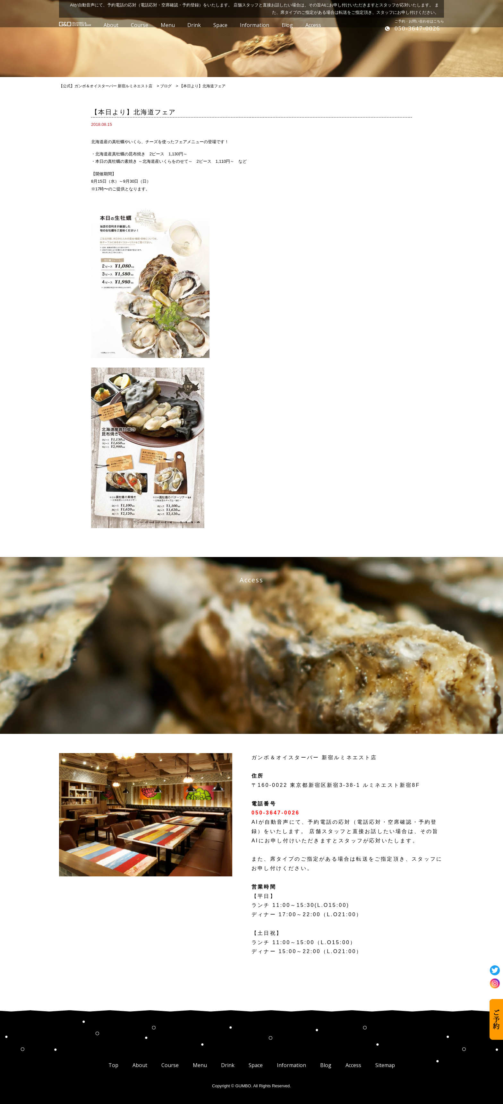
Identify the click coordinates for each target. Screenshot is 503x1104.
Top (113, 1065)
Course (170, 1065)
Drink (227, 1065)
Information (291, 1065)
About (139, 1065)
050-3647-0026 (417, 28)
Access (353, 1065)
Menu (200, 1065)
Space (256, 1065)
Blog (325, 1065)
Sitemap (385, 1065)
